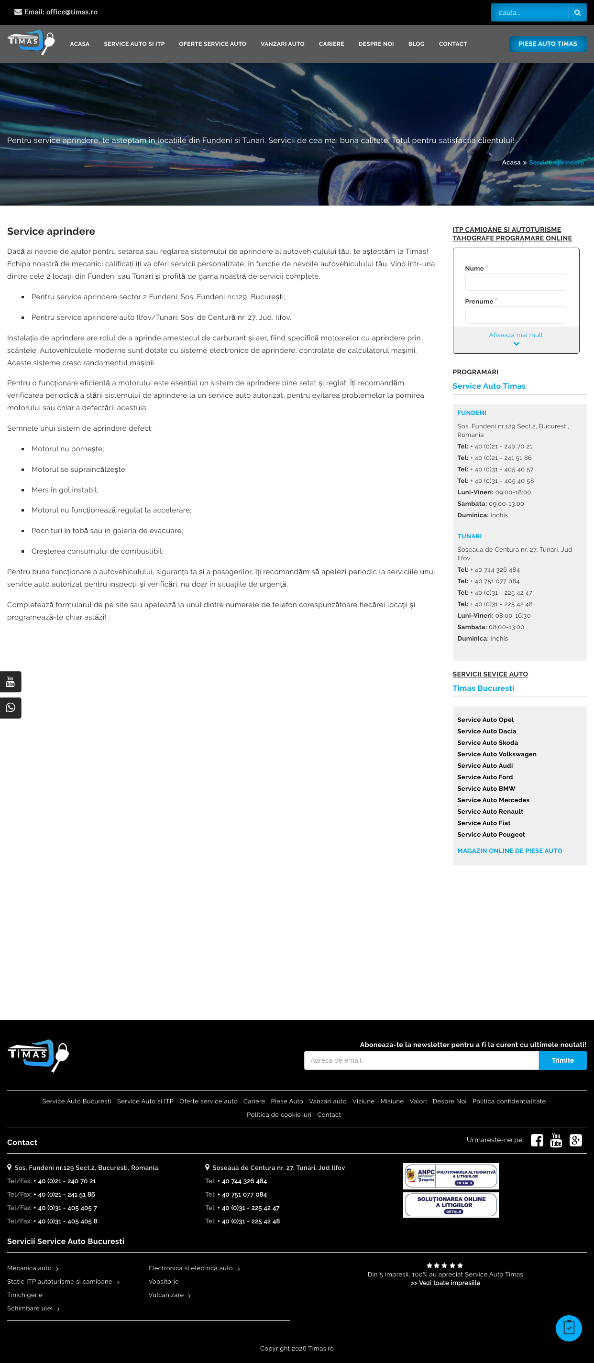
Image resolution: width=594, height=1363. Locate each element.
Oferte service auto (213, 44)
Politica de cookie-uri (279, 1115)
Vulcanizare (166, 1295)
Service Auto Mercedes (494, 800)
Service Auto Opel (486, 720)
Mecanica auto (29, 1268)
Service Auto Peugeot (492, 835)
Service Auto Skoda (488, 743)
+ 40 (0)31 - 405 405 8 (65, 1221)
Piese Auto (287, 1101)
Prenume (479, 301)
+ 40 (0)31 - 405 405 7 (65, 1208)
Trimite (563, 1060)
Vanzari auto (283, 44)
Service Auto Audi (485, 766)
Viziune (363, 1101)
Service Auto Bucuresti (77, 1101)
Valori (418, 1101)
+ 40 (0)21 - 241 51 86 (64, 1195)
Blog (416, 44)
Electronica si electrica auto (191, 1268)
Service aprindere (556, 162)
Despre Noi (376, 44)
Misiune (392, 1101)
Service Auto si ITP (134, 44)
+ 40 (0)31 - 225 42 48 (248, 1221)
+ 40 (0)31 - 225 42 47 (248, 1208)
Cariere (331, 44)
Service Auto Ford (485, 777)
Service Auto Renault (491, 812)
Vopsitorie (164, 1282)
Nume (474, 269)
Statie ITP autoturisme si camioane (59, 1282)
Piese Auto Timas (548, 44)
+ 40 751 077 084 (242, 1195)
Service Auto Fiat (484, 823)
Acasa (79, 44)
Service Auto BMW (487, 789)
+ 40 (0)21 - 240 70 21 (64, 1181)
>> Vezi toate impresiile (446, 1283)
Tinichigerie (25, 1295)
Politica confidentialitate (509, 1101)
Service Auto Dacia (487, 731)
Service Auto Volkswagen (497, 754)
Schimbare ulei (30, 1308)
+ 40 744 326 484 (242, 1181)
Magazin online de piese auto (510, 851)
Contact (453, 44)
